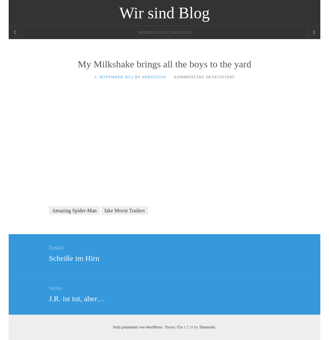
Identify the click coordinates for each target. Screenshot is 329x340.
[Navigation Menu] (313, 32)
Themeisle (207, 327)
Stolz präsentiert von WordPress (137, 327)
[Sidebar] (15, 32)
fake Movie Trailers (124, 210)
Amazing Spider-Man (74, 210)
